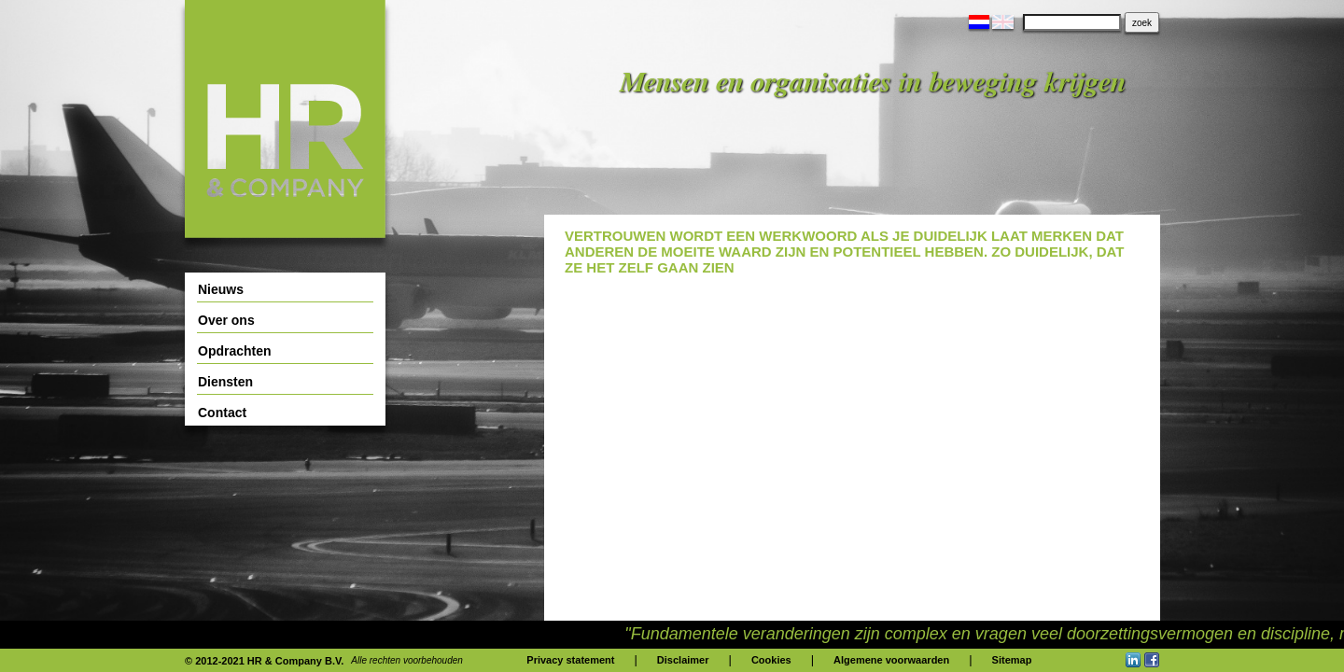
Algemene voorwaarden (891, 659)
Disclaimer (683, 659)
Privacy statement (570, 659)
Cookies (771, 659)
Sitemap (1012, 659)
